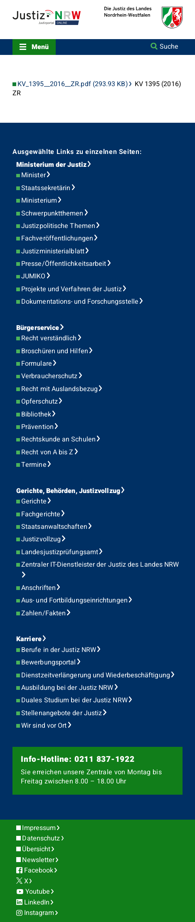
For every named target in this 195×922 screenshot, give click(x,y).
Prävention (37, 427)
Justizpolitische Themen (58, 226)
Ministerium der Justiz (51, 165)
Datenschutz (41, 838)
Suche (169, 47)
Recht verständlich (49, 338)
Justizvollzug (41, 539)
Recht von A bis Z (47, 452)
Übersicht (36, 849)
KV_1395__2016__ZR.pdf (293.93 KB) (72, 84)
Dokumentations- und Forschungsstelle (79, 302)
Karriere (29, 639)
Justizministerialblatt (52, 251)
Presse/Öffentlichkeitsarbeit (63, 264)
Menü (40, 47)
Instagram (39, 913)
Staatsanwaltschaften (54, 527)
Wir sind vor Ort (44, 726)
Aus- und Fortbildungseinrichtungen (74, 600)
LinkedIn (37, 902)
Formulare (36, 364)
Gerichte (34, 501)
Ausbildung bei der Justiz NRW (67, 688)
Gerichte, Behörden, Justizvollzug (68, 491)
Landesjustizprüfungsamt (59, 552)
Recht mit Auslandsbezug (59, 389)
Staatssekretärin (45, 188)
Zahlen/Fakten (43, 613)
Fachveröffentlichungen (57, 238)
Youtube (37, 892)
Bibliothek (36, 414)
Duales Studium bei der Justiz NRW (74, 700)
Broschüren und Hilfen (54, 351)
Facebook (39, 870)
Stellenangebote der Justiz (61, 713)
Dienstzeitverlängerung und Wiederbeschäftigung (95, 675)
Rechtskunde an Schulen (58, 439)
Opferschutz (39, 401)
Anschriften (38, 588)
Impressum (39, 828)
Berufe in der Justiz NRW (58, 650)
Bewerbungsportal (48, 662)
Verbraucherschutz (49, 376)
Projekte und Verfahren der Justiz (71, 289)
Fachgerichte (40, 514)
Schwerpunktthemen (52, 213)
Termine (34, 465)
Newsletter (38, 860)
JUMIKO (33, 276)
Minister (33, 175)
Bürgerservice (37, 328)
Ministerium (39, 201)
